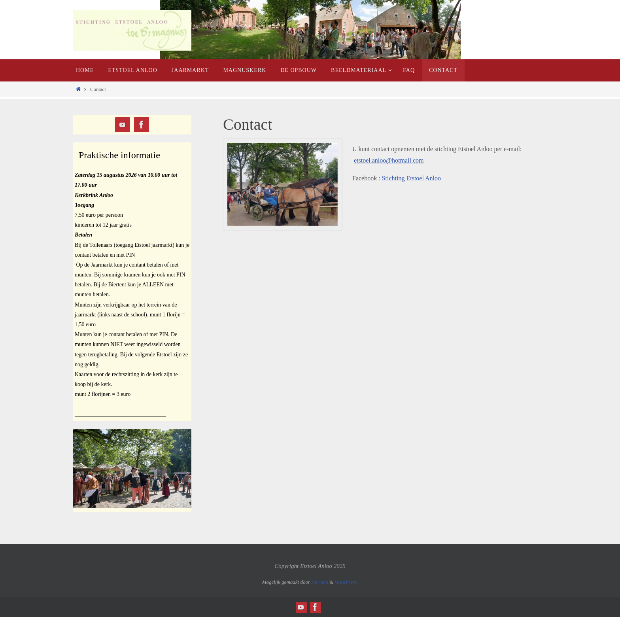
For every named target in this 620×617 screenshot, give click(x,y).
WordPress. (346, 582)
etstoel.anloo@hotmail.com (388, 160)
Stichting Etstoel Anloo (411, 178)
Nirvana (319, 582)
